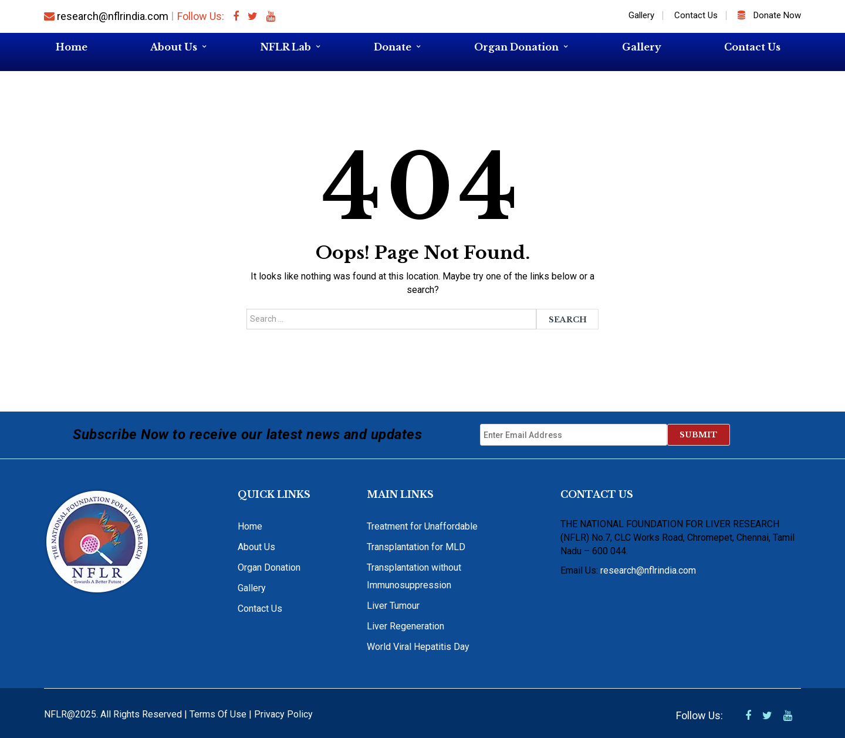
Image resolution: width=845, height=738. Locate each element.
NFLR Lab (286, 47)
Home (71, 47)
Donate (392, 47)
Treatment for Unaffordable (422, 526)
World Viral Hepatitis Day (418, 646)
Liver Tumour (393, 605)
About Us (173, 47)
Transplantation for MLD (416, 546)
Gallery (641, 15)
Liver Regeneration (405, 626)
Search (568, 320)
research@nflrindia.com (106, 16)
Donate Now (769, 15)
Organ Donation (516, 47)
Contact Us (696, 15)
